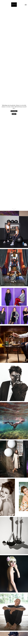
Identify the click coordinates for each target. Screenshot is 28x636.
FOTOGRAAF (14, 111)
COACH (14, 114)
